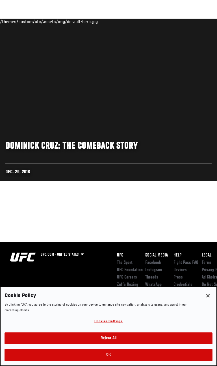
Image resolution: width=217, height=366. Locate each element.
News (87, 21)
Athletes (64, 21)
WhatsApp (153, 284)
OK (108, 355)
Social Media (156, 255)
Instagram (153, 270)
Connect (111, 21)
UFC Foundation (130, 270)
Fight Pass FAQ (185, 262)
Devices (180, 270)
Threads (151, 277)
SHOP (183, 21)
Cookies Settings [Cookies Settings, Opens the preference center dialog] (108, 321)
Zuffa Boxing (156, 24)
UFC (120, 255)
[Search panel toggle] (198, 21)
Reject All (108, 338)
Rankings (39, 21)
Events (15, 21)
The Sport (125, 262)
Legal (206, 255)
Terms (207, 262)
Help (177, 255)
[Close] (208, 296)
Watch (134, 21)
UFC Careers (127, 277)
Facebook (153, 262)
